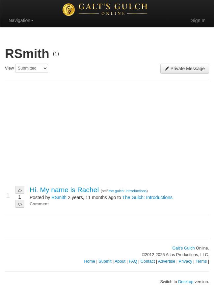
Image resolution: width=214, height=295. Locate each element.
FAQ (133, 261)
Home (89, 261)
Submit (104, 261)
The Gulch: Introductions (147, 197)
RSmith (59, 197)
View (9, 68)
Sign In (198, 20)
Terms (201, 261)
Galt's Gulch (183, 248)
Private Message (185, 68)
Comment (39, 204)
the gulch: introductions (128, 191)
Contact (148, 261)
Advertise (166, 261)
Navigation (21, 20)
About (120, 261)
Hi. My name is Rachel (65, 189)
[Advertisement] (107, 133)
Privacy (185, 261)
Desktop (185, 282)
